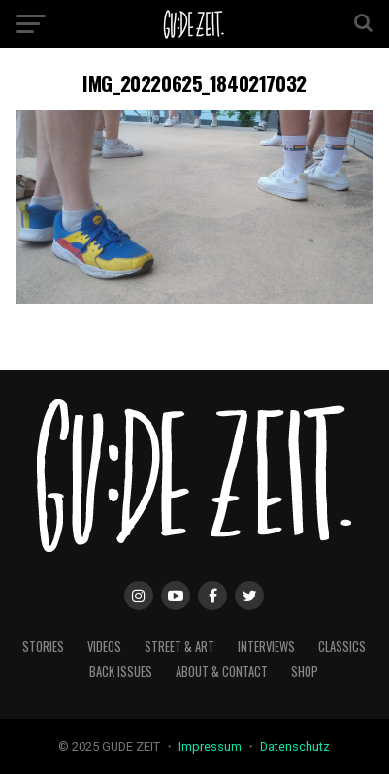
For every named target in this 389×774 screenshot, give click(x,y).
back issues (120, 671)
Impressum (211, 746)
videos (104, 646)
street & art (179, 646)
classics (342, 646)
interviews (266, 646)
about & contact (222, 671)
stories (43, 646)
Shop (304, 671)
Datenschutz (295, 746)
